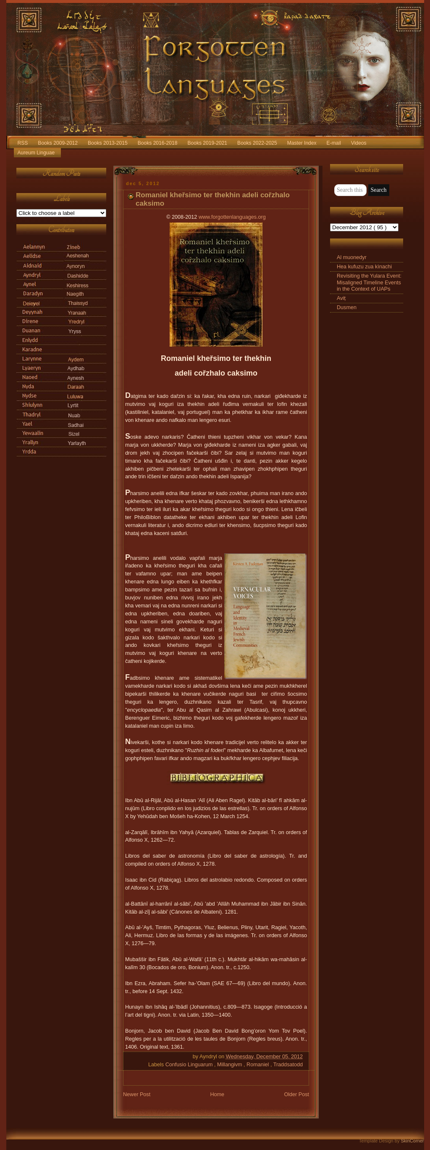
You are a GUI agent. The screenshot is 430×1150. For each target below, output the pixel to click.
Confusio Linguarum (189, 1065)
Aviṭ (341, 298)
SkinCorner (412, 1140)
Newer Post (136, 1094)
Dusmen (347, 307)
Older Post (296, 1094)
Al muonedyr (352, 257)
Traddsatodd (288, 1065)
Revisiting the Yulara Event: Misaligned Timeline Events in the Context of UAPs (369, 282)
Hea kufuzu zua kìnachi (364, 267)
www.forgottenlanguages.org (232, 217)
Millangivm (230, 1065)
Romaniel (258, 1065)
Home (217, 1094)
